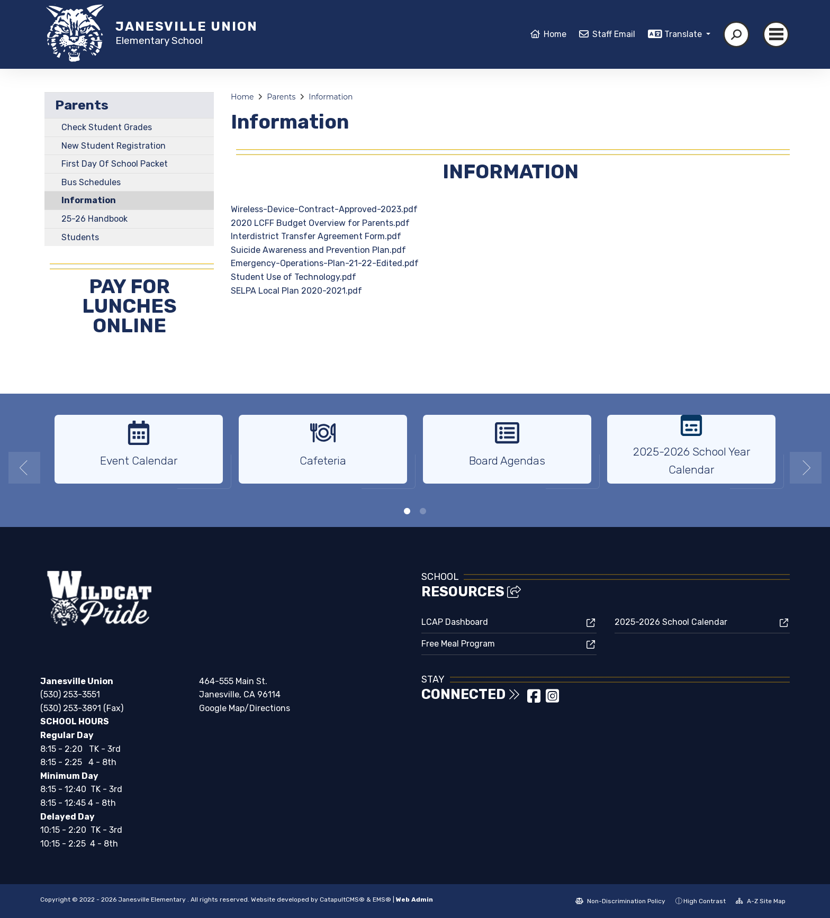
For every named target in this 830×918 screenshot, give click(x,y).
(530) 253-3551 (70, 694)
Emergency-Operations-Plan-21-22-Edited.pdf (325, 263)
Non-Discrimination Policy (620, 901)
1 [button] (407, 511)
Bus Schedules (91, 182)
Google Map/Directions (244, 708)
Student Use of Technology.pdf (293, 277)
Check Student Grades (106, 127)
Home (555, 34)
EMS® (382, 899)
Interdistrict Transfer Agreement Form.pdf (316, 236)
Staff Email (613, 34)
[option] (139, 454)
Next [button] (806, 468)
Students (80, 237)
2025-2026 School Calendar (671, 622)
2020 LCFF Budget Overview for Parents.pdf (320, 223)
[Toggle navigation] (776, 34)
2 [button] (423, 511)
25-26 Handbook (94, 219)
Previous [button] (24, 468)
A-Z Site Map (761, 901)
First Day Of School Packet (114, 164)
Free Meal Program (458, 644)
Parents (82, 105)
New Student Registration (113, 146)
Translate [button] (684, 34)
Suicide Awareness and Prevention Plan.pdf (318, 250)
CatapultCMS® (342, 899)
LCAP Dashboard (454, 622)
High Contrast (704, 901)
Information (88, 200)
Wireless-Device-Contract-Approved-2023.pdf (324, 209)
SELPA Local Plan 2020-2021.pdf (296, 291)
